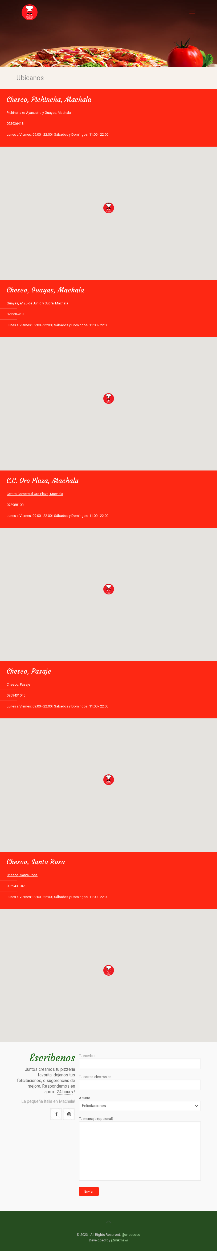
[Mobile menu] (192, 12)
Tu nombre (140, 1061)
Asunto (140, 1103)
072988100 (15, 505)
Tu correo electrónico (140, 1082)
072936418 (15, 124)
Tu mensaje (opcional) (140, 1149)
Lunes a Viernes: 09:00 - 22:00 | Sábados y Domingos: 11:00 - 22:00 (57, 134)
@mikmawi (119, 1240)
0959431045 (16, 695)
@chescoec (131, 1235)
